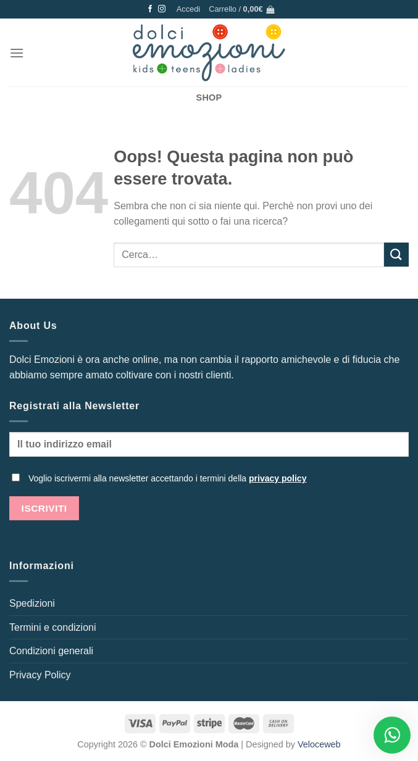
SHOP (209, 97)
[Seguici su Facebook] (150, 9)
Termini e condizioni (52, 627)
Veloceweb (319, 744)
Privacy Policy (40, 675)
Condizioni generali (51, 651)
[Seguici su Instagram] (161, 9)
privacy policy (277, 478)
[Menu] (16, 53)
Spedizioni (32, 603)
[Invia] (396, 255)
